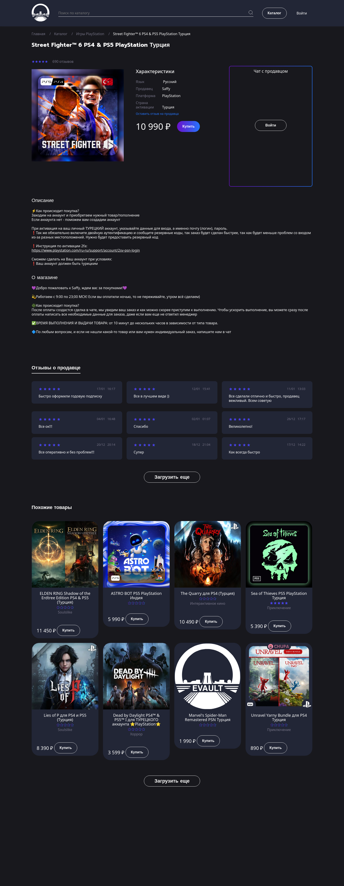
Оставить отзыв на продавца (157, 114)
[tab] (56, 368)
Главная (38, 33)
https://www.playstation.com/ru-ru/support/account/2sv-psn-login (86, 250)
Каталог (61, 33)
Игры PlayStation (90, 33)
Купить (188, 126)
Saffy (166, 88)
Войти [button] (302, 13)
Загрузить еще (172, 477)
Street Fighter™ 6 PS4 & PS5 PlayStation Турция (152, 33)
